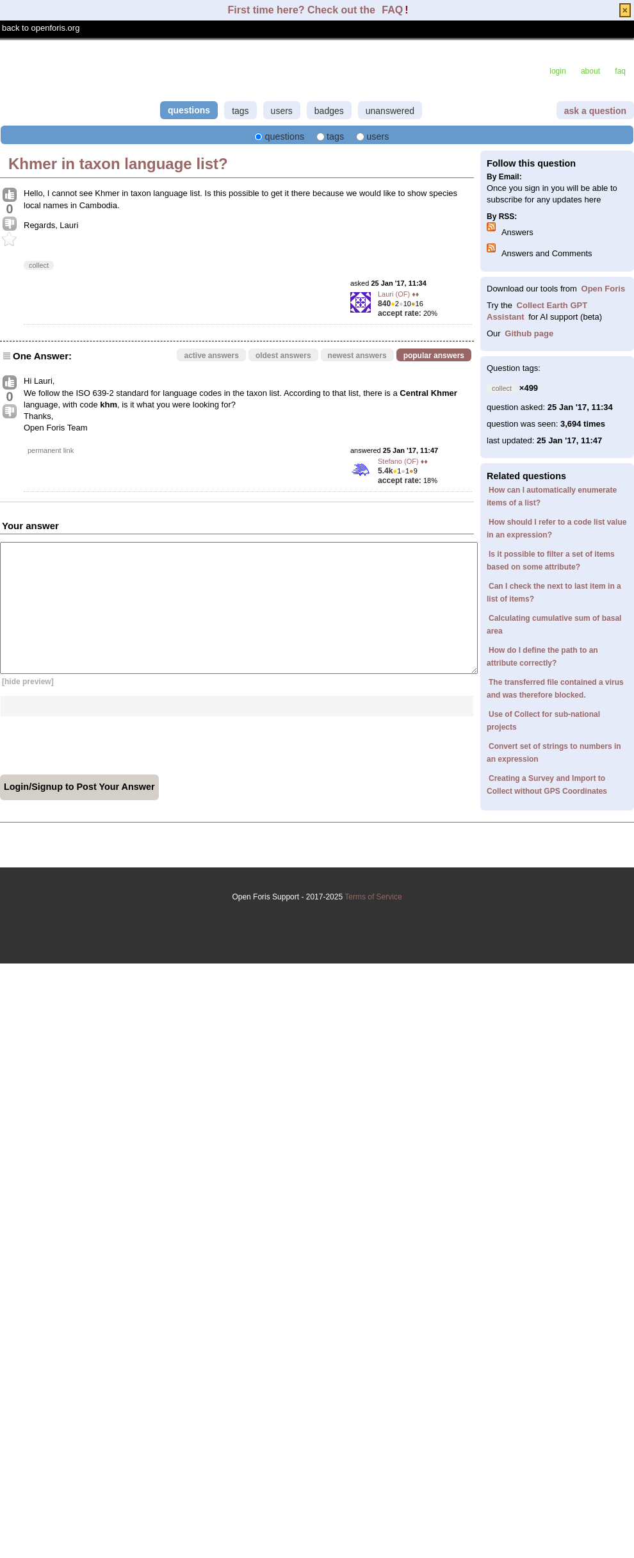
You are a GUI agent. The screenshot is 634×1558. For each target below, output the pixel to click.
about (590, 71)
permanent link (51, 450)
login (557, 71)
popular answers (433, 355)
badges (329, 111)
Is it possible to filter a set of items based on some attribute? (551, 560)
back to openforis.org (40, 28)
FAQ (392, 9)
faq (620, 71)
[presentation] (97, 741)
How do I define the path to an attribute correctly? (542, 657)
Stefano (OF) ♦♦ (403, 461)
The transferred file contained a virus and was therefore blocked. (555, 689)
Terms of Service (317, 918)
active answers (211, 355)
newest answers (357, 355)
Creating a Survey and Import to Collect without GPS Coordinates (547, 785)
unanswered (390, 111)
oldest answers (283, 355)
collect (39, 265)
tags (240, 111)
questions (189, 110)
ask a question (595, 111)
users (282, 111)
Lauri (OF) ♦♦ (398, 294)
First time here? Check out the (303, 9)
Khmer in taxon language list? (118, 163)
